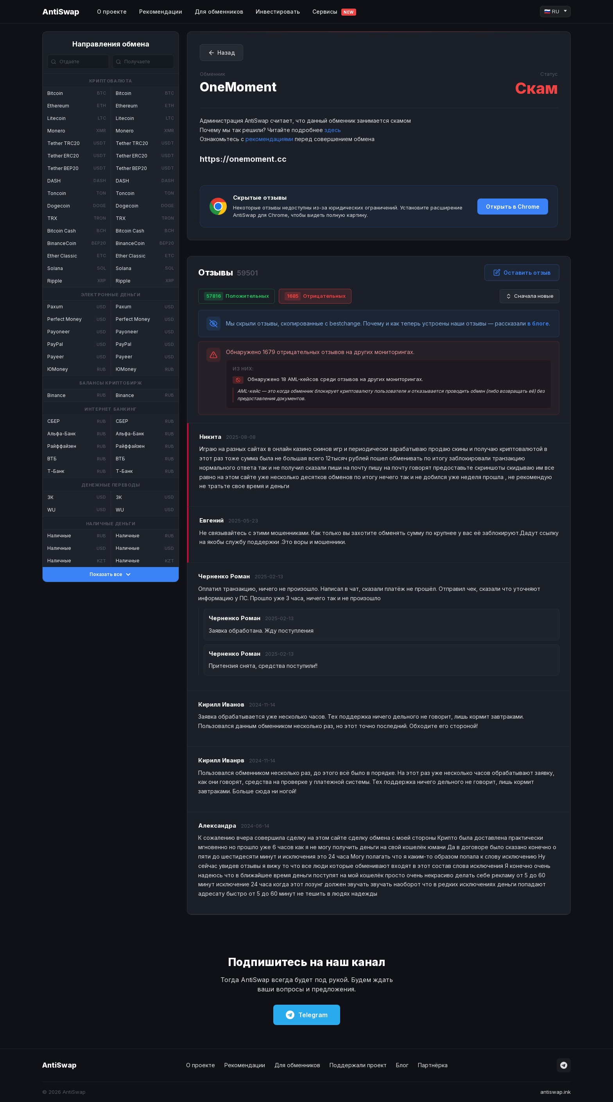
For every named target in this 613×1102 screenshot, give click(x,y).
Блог (402, 1065)
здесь (332, 130)
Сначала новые (529, 296)
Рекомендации (160, 11)
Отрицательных (315, 296)
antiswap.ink (555, 1092)
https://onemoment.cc (243, 159)
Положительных (236, 296)
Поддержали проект (358, 1065)
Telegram (307, 1015)
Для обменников (219, 11)
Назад (221, 52)
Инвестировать (278, 11)
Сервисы (334, 12)
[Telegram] (564, 1065)
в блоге (538, 323)
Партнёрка (433, 1065)
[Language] (555, 11)
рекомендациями (269, 139)
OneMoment (238, 87)
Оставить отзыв (521, 272)
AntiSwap (60, 11)
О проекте (112, 11)
